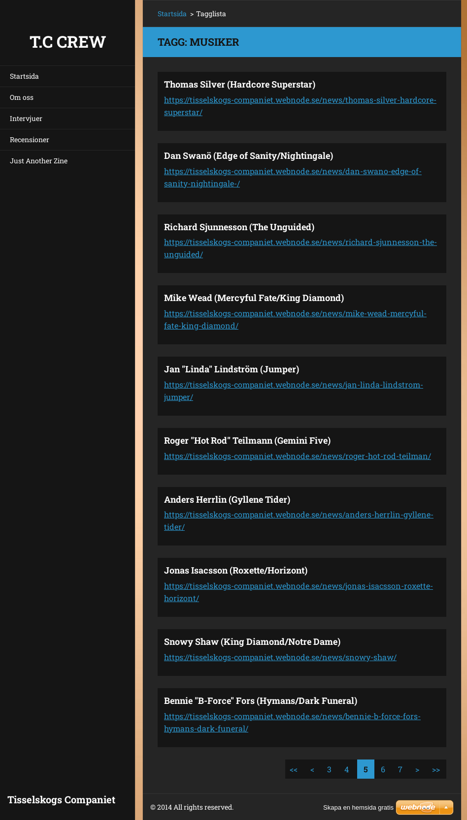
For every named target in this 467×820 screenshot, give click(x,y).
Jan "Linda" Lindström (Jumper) (231, 369)
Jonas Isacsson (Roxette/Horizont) (235, 570)
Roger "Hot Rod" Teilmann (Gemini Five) (247, 440)
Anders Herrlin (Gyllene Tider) (227, 499)
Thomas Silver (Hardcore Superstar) (239, 84)
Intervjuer (26, 118)
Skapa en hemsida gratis (358, 807)
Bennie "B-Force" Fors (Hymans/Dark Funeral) (260, 700)
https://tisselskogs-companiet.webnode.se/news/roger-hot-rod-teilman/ (297, 456)
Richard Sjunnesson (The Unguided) (239, 227)
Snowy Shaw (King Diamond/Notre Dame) (252, 641)
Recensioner (29, 139)
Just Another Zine (38, 160)
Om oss (21, 97)
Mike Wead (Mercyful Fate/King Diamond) (254, 298)
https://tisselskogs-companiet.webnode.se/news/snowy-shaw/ (280, 657)
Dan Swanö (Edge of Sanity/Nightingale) (248, 155)
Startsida (24, 76)
